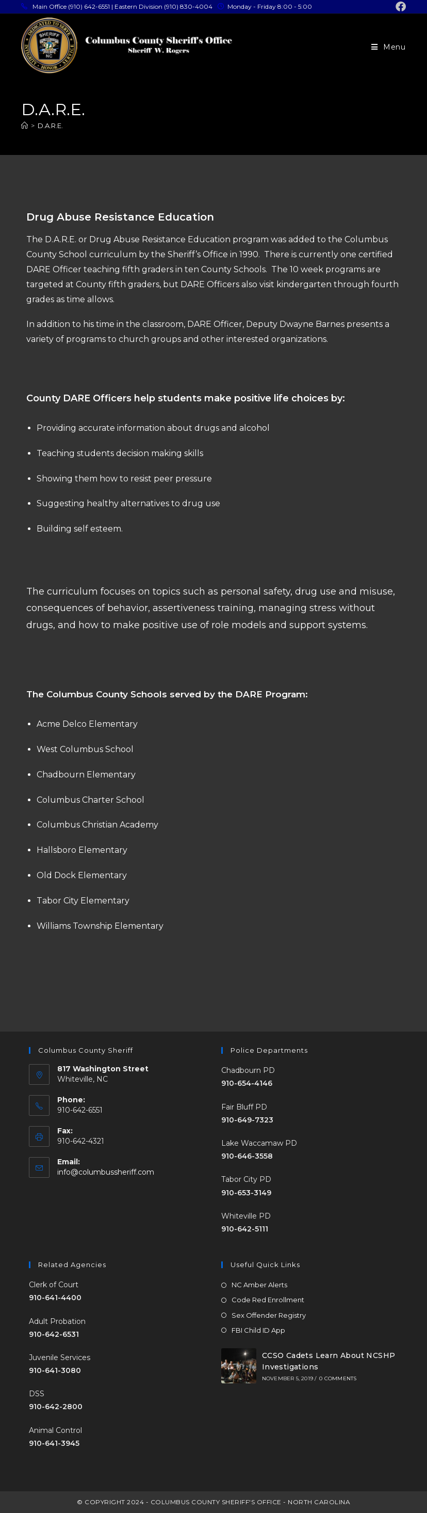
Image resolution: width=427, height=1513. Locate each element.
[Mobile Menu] (388, 47)
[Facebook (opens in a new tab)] (399, 7)
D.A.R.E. (50, 125)
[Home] (24, 125)
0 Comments (337, 1378)
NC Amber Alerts (259, 1285)
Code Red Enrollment (268, 1300)
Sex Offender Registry (269, 1315)
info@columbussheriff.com (105, 1172)
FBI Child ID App (258, 1330)
